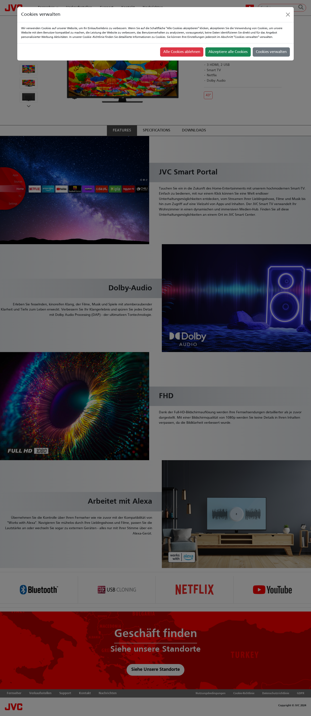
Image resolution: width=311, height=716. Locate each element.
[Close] (288, 14)
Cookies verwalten (271, 52)
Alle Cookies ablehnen (181, 52)
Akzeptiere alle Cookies (228, 52)
